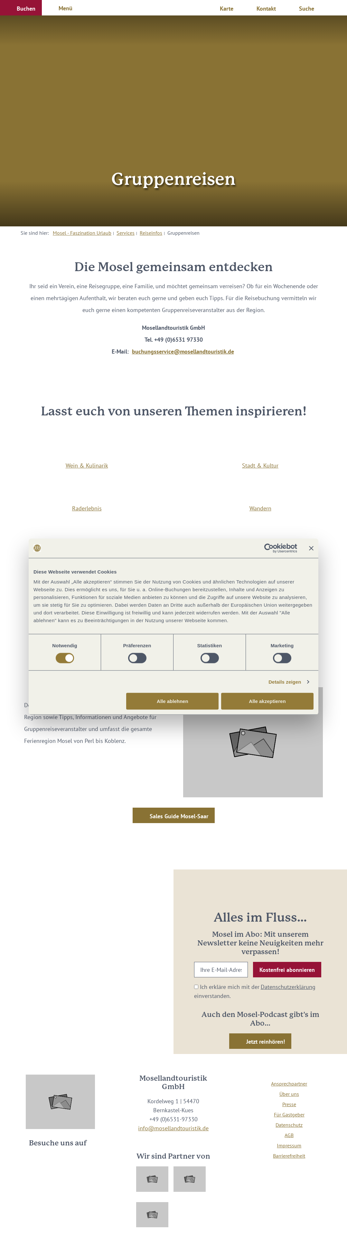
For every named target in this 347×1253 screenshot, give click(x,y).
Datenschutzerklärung (288, 987)
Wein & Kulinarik (87, 465)
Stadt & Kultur (260, 465)
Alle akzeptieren (267, 701)
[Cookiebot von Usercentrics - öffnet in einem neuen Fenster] (269, 548)
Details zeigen (284, 681)
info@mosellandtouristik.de (173, 1128)
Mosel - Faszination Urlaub (82, 233)
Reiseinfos (151, 233)
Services (126, 233)
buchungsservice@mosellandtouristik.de (183, 351)
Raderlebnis (87, 508)
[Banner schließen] (311, 548)
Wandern (260, 508)
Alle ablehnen (172, 701)
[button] (21, 7)
